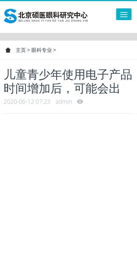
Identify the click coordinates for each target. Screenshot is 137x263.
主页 (21, 49)
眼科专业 (41, 49)
